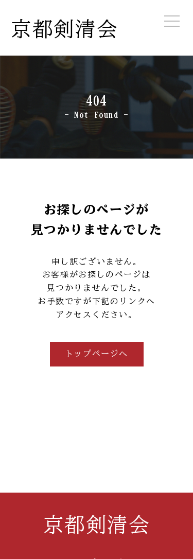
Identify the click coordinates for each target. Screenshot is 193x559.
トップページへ (96, 354)
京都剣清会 (64, 29)
